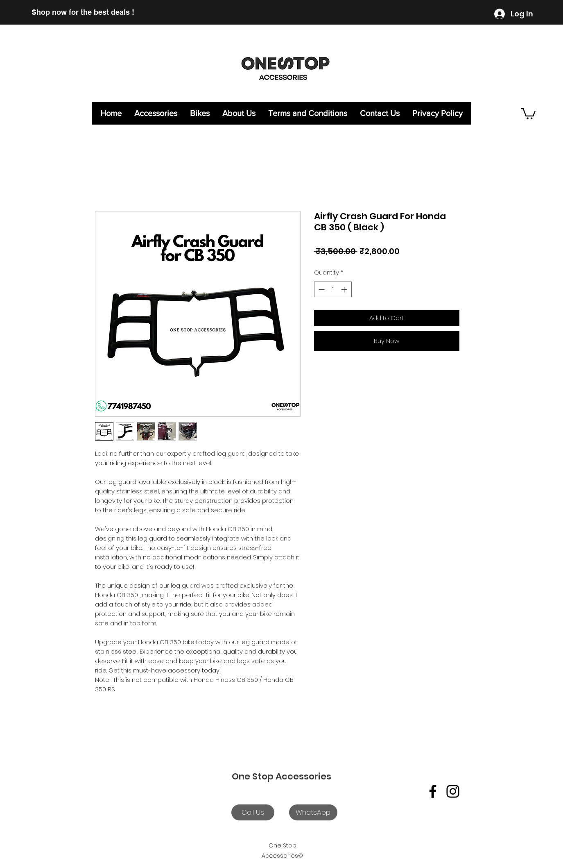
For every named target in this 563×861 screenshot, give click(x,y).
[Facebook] (432, 791)
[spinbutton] (332, 289)
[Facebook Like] (484, 762)
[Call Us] (252, 812)
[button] (528, 113)
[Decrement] (320, 289)
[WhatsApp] (313, 812)
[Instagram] (452, 791)
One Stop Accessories (281, 776)
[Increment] (344, 289)
